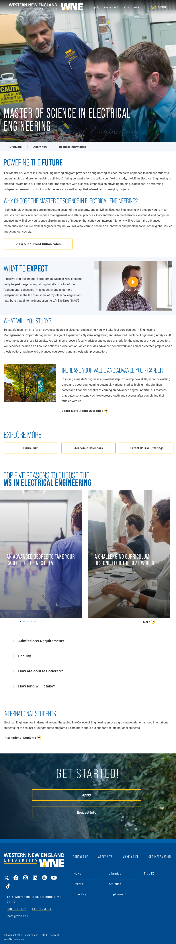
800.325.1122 (16, 909)
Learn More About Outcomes (82, 411)
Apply (96, 7)
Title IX (149, 873)
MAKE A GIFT (130, 857)
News (77, 873)
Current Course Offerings (146, 448)
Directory (80, 894)
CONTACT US (80, 857)
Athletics (115, 884)
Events (78, 884)
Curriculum (30, 448)
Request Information (72, 147)
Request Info (111, 7)
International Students (20, 737)
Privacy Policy (31, 934)
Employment (117, 894)
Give (136, 7)
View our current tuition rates (38, 244)
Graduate (15, 147)
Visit (126, 7)
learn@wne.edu (17, 916)
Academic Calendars (88, 448)
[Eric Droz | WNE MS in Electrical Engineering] (133, 286)
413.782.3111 (42, 909)
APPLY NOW (105, 857)
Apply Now (40, 147)
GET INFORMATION (159, 857)
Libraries (115, 873)
